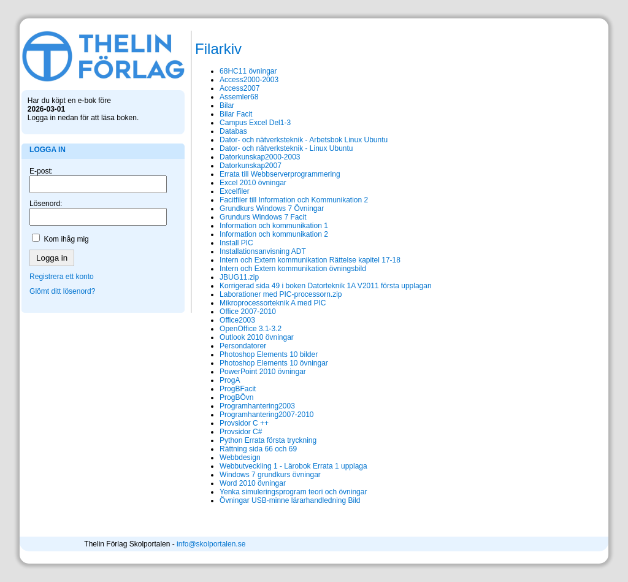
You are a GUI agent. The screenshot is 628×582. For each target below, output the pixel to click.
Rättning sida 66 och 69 (236, 449)
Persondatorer (220, 346)
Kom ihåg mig (69, 226)
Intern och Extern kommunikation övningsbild (270, 268)
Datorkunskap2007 (228, 165)
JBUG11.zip (217, 277)
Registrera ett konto (64, 263)
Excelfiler (212, 191)
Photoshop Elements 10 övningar (251, 363)
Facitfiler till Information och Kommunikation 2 (271, 200)
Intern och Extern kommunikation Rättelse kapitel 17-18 (287, 260)
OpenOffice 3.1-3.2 (228, 328)
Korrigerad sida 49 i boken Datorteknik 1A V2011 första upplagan (303, 285)
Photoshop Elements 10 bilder (246, 354)
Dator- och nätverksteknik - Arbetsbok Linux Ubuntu (281, 140)
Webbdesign (218, 457)
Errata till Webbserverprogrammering (257, 174)
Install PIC (214, 243)
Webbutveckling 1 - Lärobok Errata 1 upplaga (271, 466)
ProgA (207, 380)
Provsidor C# (218, 431)
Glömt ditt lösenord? (65, 278)
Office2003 (215, 320)
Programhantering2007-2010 (244, 414)
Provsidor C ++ (222, 423)
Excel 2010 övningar (230, 182)
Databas (211, 131)
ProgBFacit (215, 389)
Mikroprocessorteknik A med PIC (250, 303)
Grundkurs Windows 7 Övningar (249, 208)
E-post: (43, 158)
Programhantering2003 (235, 406)
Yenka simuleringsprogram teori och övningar (271, 492)
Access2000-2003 (226, 79)
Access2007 (217, 88)
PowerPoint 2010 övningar (240, 371)
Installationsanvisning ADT (240, 251)
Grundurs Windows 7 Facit (240, 217)
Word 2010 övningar (230, 483)
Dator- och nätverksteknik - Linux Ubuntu (264, 148)
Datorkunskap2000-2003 (237, 157)
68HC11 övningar (226, 71)
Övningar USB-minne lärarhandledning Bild (267, 500)
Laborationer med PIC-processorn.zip (258, 294)
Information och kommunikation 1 (251, 225)
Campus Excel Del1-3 (233, 122)
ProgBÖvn (214, 397)
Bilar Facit (213, 114)
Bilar (204, 105)
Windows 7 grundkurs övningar (248, 474)
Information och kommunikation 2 (251, 234)
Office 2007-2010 (225, 311)
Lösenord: (48, 190)
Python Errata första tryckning (245, 440)
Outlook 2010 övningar (234, 337)
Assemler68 (216, 97)
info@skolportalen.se (357, 544)
